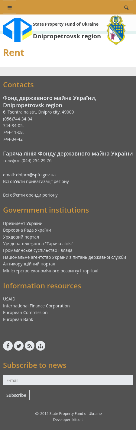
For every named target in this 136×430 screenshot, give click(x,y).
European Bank (18, 319)
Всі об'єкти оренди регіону (30, 195)
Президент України (23, 223)
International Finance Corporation (36, 306)
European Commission (25, 312)
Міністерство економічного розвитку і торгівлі (50, 271)
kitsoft (77, 419)
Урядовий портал (21, 237)
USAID (9, 299)
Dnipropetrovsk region (67, 36)
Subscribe (16, 395)
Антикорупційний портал (29, 264)
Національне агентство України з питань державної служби (64, 257)
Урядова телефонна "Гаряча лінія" (38, 243)
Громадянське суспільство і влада (38, 250)
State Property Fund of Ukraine (66, 24)
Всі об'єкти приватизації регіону (36, 181)
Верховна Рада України (27, 230)
